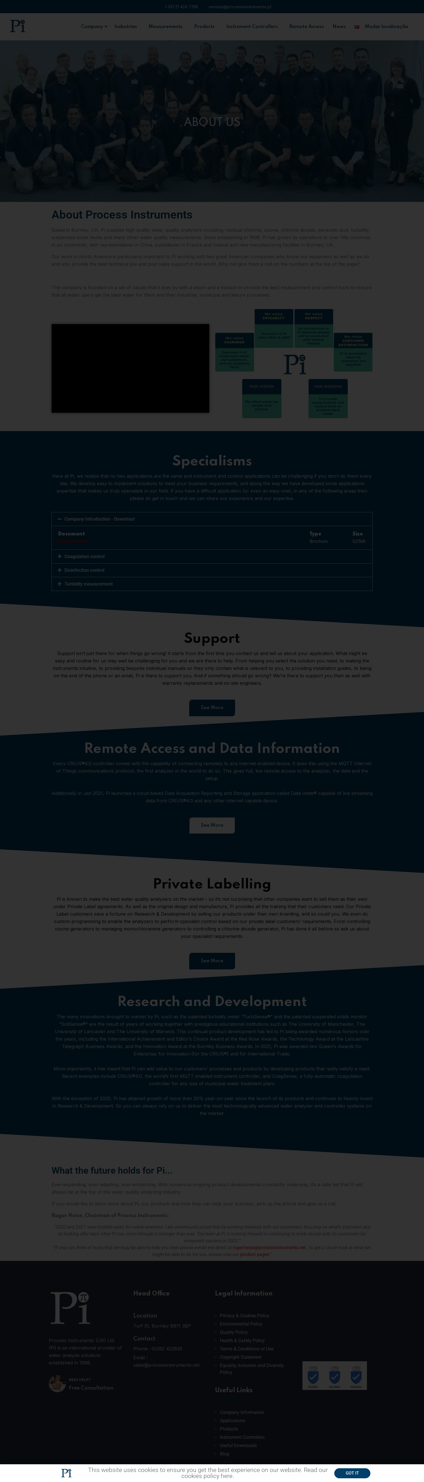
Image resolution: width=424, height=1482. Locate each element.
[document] (212, 741)
